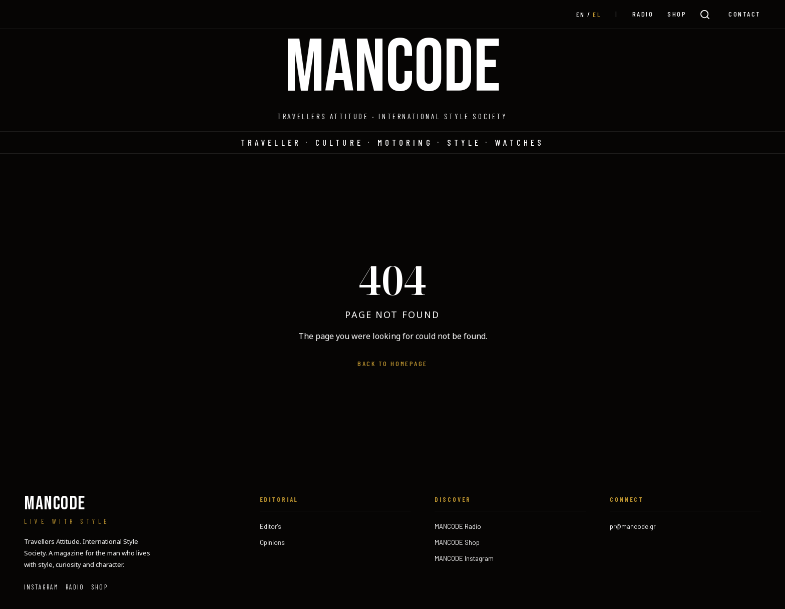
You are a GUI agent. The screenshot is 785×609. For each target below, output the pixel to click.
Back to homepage (392, 363)
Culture (339, 142)
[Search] (704, 14)
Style (464, 142)
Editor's (270, 526)
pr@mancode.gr (633, 526)
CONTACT (744, 14)
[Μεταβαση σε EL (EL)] (597, 14)
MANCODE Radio (458, 526)
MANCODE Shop (457, 542)
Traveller (271, 142)
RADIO (643, 14)
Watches (519, 142)
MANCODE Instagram (464, 558)
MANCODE (393, 68)
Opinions (272, 542)
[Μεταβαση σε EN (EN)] (580, 14)
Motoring (405, 142)
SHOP (676, 14)
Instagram (41, 587)
